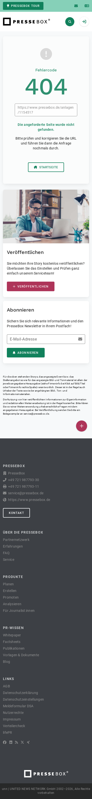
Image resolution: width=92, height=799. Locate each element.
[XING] (28, 742)
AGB (6, 686)
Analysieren (12, 604)
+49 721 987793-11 (23, 486)
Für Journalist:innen (19, 611)
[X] (22, 742)
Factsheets (12, 642)
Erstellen (9, 591)
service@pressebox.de (36, 413)
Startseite (46, 167)
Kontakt (16, 513)
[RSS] (16, 742)
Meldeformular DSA (18, 706)
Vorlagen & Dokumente (21, 655)
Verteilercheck (14, 726)
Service (8, 560)
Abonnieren (26, 352)
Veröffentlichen (31, 286)
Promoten (11, 597)
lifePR (7, 732)
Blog (6, 662)
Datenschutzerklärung (20, 693)
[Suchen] (69, 21)
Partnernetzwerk (16, 540)
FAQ (6, 553)
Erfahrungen (13, 546)
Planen (8, 584)
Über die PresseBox (23, 532)
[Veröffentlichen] (81, 426)
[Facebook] (4, 742)
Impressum (12, 719)
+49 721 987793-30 (23, 480)
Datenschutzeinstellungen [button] (23, 699)
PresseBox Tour (23, 6)
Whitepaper (12, 635)
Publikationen (14, 648)
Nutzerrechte (13, 713)
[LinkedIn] (10, 742)
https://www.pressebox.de (29, 500)
